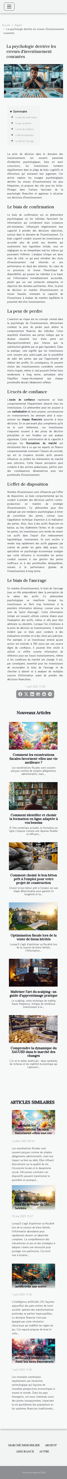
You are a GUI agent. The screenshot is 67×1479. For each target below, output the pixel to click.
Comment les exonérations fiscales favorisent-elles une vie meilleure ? (33, 758)
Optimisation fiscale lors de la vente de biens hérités (34, 937)
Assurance (25, 1451)
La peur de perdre (23, 123)
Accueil (6, 25)
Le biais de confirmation (26, 117)
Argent (18, 25)
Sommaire (20, 111)
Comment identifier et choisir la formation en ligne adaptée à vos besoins (33, 819)
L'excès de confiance (25, 129)
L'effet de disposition (25, 135)
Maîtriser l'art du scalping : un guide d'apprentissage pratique (33, 993)
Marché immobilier (24, 1445)
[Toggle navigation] (9, 7)
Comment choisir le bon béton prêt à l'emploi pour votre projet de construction (33, 879)
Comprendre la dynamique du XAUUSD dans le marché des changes (34, 1052)
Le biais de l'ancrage (25, 141)
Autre (44, 1451)
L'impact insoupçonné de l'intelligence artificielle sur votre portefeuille (32, 1285)
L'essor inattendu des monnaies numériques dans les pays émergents (34, 1358)
